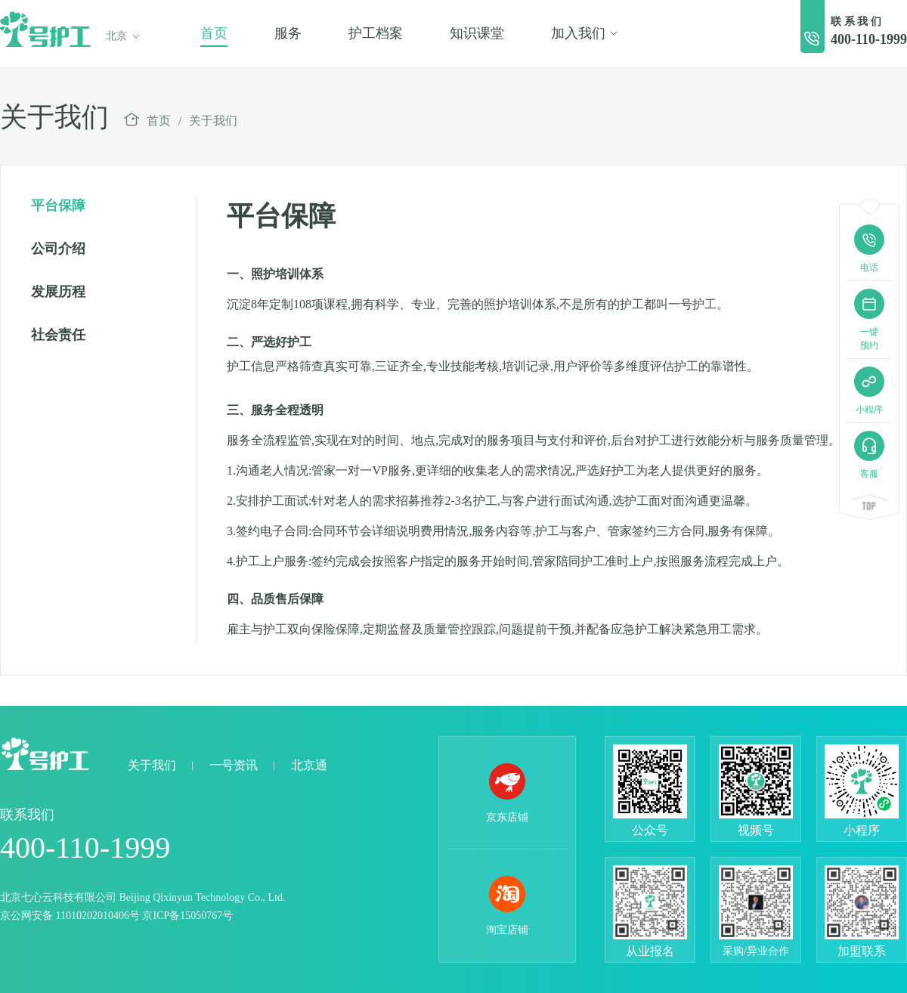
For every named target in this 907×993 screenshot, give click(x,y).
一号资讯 (233, 765)
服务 (288, 33)
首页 (214, 33)
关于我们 (213, 120)
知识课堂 (477, 33)
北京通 (309, 765)
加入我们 (585, 33)
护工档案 (375, 33)
